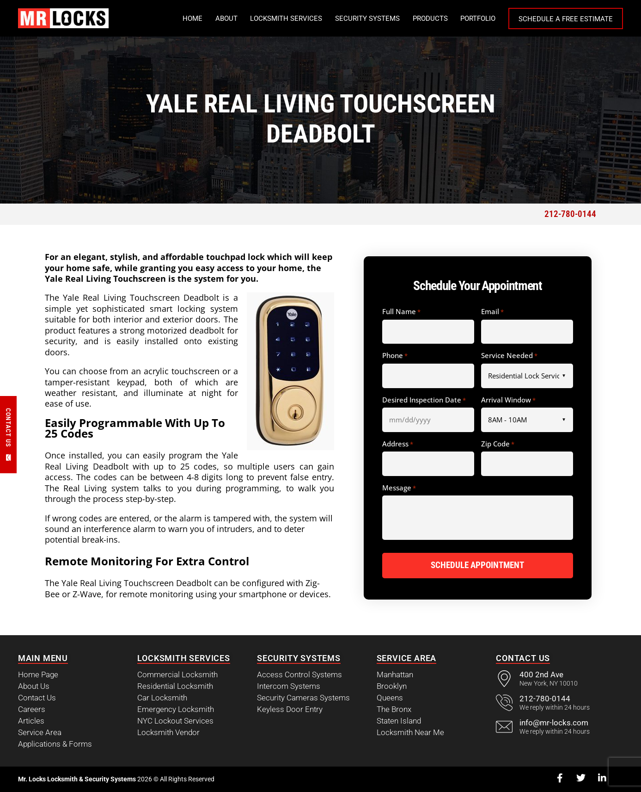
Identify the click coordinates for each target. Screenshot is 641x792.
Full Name (401, 312)
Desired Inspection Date (424, 400)
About (226, 18)
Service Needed (509, 355)
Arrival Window (508, 400)
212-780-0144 (570, 214)
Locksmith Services (286, 18)
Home (192, 18)
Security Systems (367, 18)
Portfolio (477, 18)
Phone (395, 355)
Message (399, 488)
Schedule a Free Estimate (566, 19)
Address (397, 444)
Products (430, 18)
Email (492, 312)
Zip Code (497, 444)
